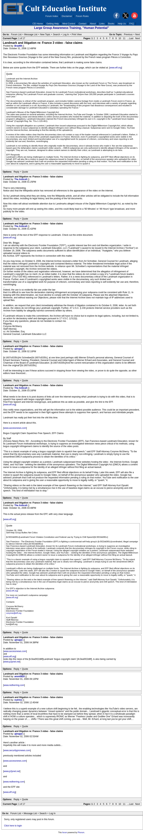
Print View (77, 34)
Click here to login (13, 825)
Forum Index (51, 16)
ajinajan (18, 349)
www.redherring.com (14, 685)
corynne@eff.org (13, 613)
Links (102, 23)
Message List (31, 34)
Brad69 (18, 46)
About (93, 23)
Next (137, 34)
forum (64, 832)
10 (120, 38)
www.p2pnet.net (12, 661)
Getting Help (52, 23)
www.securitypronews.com (17, 750)
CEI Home (37, 23)
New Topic (45, 34)
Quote (25, 172)
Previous (128, 34)
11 (124, 38)
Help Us (122, 23)
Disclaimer (67, 16)
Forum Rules (82, 16)
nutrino (18, 700)
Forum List (16, 34)
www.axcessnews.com (15, 428)
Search (56, 34)
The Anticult (21, 179)
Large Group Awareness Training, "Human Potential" (71, 27)
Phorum (81, 832)
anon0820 (19, 676)
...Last (130, 38)
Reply (16, 172)
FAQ (131, 23)
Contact (82, 23)
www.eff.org (115, 67)
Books (111, 23)
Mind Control (68, 23)
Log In (66, 34)
